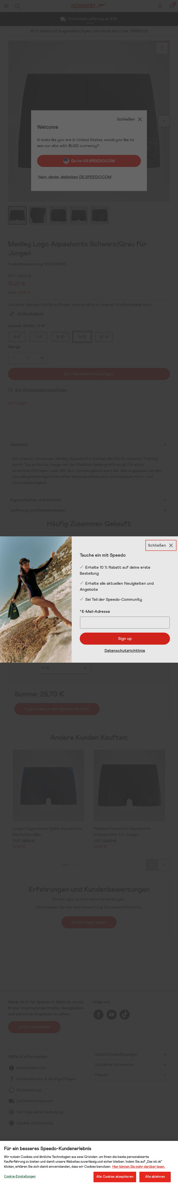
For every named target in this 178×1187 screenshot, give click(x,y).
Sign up (125, 639)
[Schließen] (160, 545)
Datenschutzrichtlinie (125, 651)
